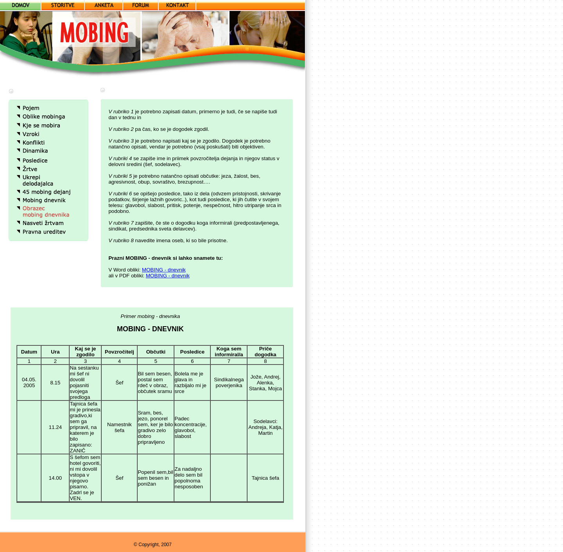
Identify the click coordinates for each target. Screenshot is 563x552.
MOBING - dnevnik (164, 270)
